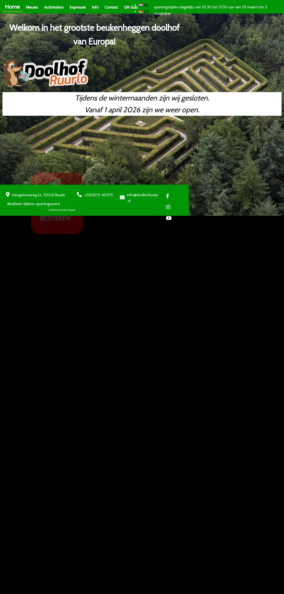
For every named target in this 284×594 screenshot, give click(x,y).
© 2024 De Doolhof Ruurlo (67, 276)
